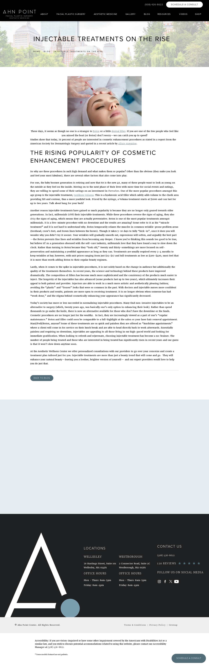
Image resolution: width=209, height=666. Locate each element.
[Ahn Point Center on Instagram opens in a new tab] (159, 581)
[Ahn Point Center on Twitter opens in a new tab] (170, 581)
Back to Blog (42, 378)
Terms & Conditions (135, 625)
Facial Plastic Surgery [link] (71, 14)
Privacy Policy (157, 625)
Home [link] (37, 51)
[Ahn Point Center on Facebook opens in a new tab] (165, 581)
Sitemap (173, 625)
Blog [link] (147, 14)
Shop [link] (198, 14)
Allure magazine (127, 143)
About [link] (44, 14)
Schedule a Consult (184, 4)
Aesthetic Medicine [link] (105, 14)
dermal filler (118, 131)
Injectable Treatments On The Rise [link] (78, 51)
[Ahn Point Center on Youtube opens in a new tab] (176, 581)
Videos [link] (183, 14)
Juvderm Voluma (84, 195)
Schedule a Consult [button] (188, 658)
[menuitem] (45, 14)
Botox (96, 131)
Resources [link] (164, 14)
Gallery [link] (130, 14)
